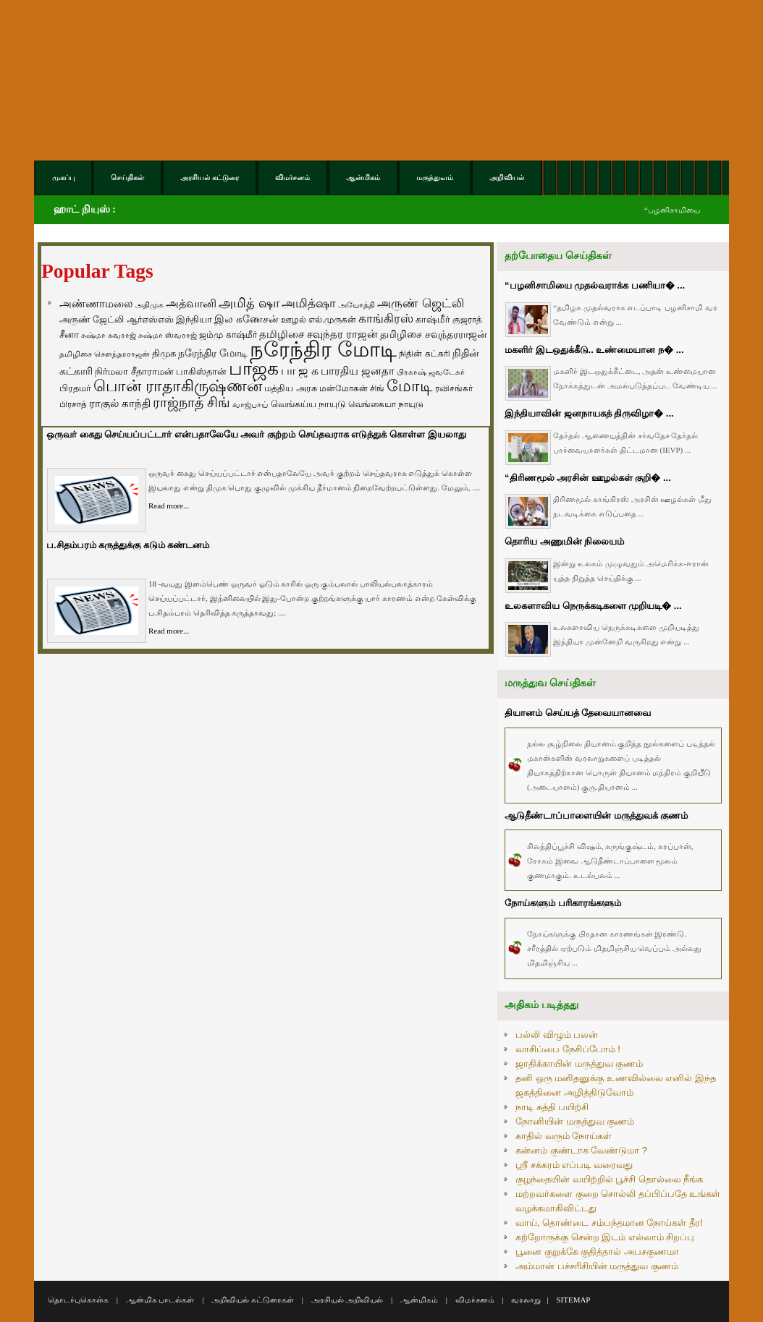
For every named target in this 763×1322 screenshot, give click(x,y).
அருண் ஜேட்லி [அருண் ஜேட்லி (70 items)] (91, 320)
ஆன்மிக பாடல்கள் (160, 1299)
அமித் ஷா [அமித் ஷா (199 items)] (249, 303)
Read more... (168, 505)
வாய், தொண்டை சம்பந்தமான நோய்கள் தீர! (609, 1222)
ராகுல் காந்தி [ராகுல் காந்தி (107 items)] (120, 403)
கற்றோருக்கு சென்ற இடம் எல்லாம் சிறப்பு (604, 1237)
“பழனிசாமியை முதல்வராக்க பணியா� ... (595, 285)
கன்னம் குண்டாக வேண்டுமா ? (581, 1150)
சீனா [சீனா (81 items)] (69, 334)
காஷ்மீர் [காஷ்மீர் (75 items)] (433, 319)
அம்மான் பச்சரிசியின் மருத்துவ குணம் (596, 1266)
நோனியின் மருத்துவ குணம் (574, 1121)
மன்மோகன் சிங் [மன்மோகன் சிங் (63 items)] (351, 388)
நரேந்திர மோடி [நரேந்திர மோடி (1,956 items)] (323, 349)
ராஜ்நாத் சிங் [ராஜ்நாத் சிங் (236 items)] (191, 402)
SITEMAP (573, 1299)
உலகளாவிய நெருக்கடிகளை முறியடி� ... (593, 605)
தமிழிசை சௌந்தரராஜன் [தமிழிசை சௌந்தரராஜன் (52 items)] (104, 353)
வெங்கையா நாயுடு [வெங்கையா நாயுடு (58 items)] (385, 404)
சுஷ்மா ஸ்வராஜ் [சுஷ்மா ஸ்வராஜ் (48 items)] (167, 334)
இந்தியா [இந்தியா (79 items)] (194, 319)
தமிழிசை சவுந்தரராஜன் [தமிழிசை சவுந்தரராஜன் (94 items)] (433, 334)
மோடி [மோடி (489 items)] (410, 386)
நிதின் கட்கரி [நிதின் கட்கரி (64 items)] (424, 354)
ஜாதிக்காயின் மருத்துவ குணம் (579, 1063)
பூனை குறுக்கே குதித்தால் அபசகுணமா (597, 1251)
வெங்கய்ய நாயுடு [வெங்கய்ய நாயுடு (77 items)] (309, 403)
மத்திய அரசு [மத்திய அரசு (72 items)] (290, 388)
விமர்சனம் (474, 1299)
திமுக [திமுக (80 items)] (164, 353)
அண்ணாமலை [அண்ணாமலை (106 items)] (95, 304)
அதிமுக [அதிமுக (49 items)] (149, 304)
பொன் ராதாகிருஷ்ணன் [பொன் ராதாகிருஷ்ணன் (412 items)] (177, 386)
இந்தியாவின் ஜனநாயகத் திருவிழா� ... (589, 413)
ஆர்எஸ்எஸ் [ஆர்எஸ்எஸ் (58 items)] (150, 319)
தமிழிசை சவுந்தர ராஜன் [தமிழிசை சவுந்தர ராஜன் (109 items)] (318, 334)
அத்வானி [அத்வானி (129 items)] (191, 303)
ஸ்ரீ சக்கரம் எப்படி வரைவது (574, 1164)
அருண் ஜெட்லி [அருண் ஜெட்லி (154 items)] (420, 303)
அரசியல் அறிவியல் (347, 1299)
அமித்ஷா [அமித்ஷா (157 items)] (309, 303)
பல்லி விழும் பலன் (556, 1034)
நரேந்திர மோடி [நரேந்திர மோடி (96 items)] (213, 353)
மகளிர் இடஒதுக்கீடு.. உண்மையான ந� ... (594, 349)
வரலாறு (526, 1299)
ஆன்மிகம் (419, 1299)
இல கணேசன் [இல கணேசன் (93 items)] (246, 319)
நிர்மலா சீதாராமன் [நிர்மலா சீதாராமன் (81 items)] (134, 371)
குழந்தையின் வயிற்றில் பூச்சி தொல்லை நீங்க (609, 1179)
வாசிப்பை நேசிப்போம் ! (567, 1049)
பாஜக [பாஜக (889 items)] (254, 368)
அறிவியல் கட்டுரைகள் (252, 1299)
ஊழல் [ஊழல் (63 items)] (293, 320)
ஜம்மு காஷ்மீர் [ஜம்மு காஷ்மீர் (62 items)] (227, 335)
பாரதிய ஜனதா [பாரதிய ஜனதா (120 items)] (358, 370)
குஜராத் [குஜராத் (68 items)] (467, 320)
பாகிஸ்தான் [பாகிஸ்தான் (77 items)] (201, 371)
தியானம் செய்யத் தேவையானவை (578, 712)
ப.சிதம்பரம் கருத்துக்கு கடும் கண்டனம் (127, 545)
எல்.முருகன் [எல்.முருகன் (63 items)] (332, 320)
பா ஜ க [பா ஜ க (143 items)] (300, 370)
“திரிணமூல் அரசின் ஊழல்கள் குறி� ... (588, 477)
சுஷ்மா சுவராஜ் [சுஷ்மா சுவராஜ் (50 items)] (108, 334)
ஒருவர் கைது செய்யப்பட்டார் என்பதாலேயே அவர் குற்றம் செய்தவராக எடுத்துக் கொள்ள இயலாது (256, 434)
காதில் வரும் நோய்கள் (563, 1135)
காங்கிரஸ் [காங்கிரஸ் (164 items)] (385, 318)
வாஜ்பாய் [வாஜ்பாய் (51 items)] (250, 404)
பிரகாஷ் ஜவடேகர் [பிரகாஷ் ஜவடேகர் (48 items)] (431, 371)
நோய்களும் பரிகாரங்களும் (563, 902)
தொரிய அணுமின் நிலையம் (564, 541)
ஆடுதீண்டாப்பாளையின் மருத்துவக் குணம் (596, 815)
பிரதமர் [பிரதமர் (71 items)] (75, 388)
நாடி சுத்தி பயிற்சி (552, 1106)
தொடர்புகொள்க (78, 1299)
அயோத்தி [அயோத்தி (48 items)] (356, 304)
